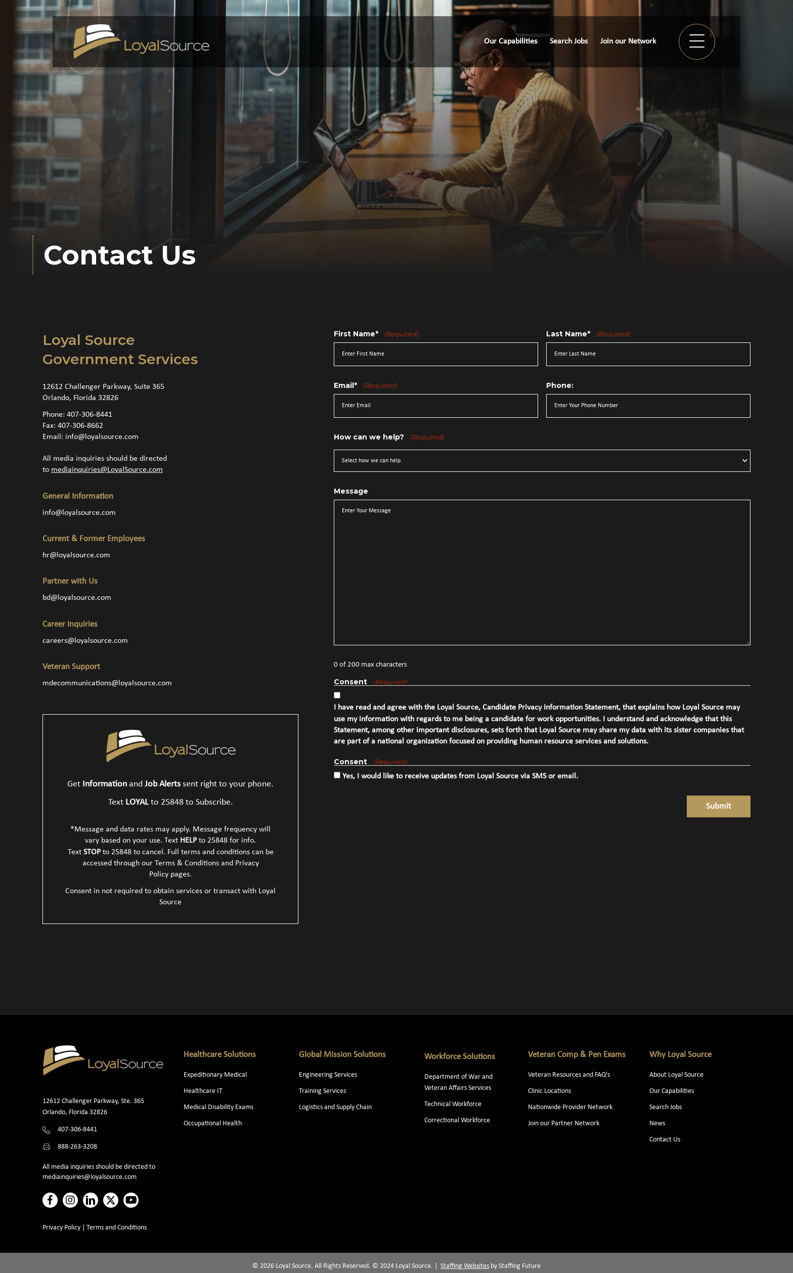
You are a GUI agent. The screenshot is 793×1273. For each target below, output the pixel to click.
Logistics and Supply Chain (335, 1107)
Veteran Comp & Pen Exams (577, 1054)
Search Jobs (665, 1107)
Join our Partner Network (563, 1123)
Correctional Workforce (457, 1120)
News (657, 1123)
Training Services (322, 1091)
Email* (365, 385)
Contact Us (664, 1140)
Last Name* (588, 333)
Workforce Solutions (459, 1056)
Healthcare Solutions (220, 1054)
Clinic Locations (549, 1091)
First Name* (376, 333)
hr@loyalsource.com (76, 555)
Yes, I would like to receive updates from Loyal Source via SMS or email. (460, 776)
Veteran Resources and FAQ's (569, 1075)
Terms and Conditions (116, 1228)
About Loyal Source (676, 1075)
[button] (697, 42)
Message (351, 491)
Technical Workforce (452, 1104)
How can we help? (389, 437)
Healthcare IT (204, 1091)
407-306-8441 (89, 415)
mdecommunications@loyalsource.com (107, 683)
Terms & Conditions (187, 863)
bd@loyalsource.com (76, 598)
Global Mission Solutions (342, 1054)
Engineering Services (328, 1075)
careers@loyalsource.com (85, 641)
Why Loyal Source (680, 1054)
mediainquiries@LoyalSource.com (107, 470)
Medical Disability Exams (219, 1107)
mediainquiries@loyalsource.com (89, 1177)
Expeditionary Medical (215, 1075)
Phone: (560, 385)
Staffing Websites (464, 1266)
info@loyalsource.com (102, 437)
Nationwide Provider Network (570, 1107)
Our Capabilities (671, 1091)
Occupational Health (213, 1123)
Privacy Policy (61, 1228)
